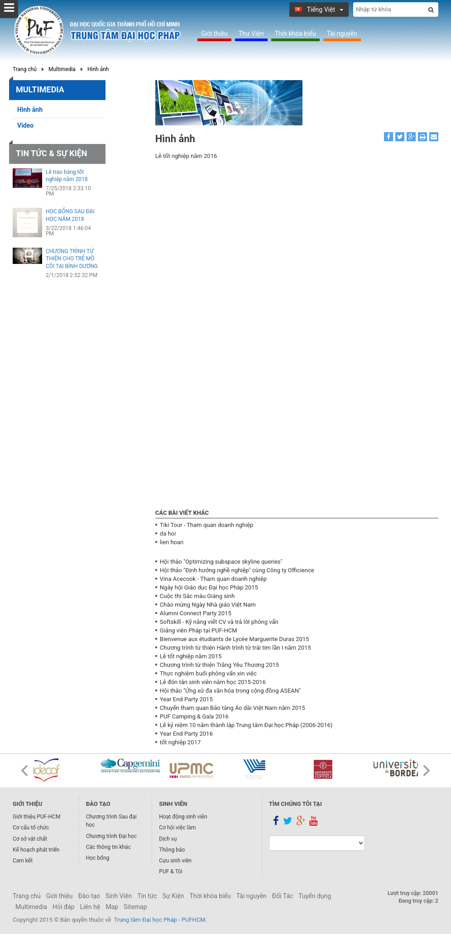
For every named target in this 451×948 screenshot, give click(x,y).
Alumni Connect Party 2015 (195, 613)
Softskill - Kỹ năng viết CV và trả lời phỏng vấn (219, 621)
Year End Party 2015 (186, 699)
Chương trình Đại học (111, 836)
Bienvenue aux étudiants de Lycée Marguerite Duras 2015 (234, 639)
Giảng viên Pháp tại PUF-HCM (198, 630)
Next (426, 770)
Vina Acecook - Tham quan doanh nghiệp (213, 578)
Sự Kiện (173, 896)
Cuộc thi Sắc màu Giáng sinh (197, 596)
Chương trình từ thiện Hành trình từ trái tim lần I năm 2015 (235, 647)
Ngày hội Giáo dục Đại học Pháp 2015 (209, 587)
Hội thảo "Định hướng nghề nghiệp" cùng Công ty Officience (237, 570)
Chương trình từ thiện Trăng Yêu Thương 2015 (219, 664)
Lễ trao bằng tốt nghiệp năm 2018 (67, 176)
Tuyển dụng (314, 896)
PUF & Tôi (170, 871)
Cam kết (23, 860)
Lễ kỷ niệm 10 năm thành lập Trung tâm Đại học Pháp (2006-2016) (246, 725)
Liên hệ (90, 906)
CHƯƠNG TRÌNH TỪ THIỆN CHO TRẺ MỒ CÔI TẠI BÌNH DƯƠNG (72, 259)
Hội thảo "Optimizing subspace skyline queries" (221, 561)
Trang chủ (25, 69)
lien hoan (171, 542)
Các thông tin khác (108, 847)
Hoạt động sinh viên (183, 817)
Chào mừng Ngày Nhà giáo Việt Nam (208, 604)
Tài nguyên (342, 33)
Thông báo (172, 850)
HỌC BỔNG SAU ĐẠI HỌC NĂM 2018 (70, 215)
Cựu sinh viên (175, 860)
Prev (24, 770)
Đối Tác (282, 896)
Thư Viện (251, 33)
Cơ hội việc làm (177, 827)
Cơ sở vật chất (30, 839)
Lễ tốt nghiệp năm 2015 (190, 656)
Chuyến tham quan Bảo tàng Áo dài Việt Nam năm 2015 (232, 707)
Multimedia (62, 69)
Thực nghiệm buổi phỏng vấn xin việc (208, 673)
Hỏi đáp (64, 906)
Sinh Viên (119, 896)
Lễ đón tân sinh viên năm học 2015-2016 (213, 682)
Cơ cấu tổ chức (31, 827)
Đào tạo (89, 896)
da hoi (168, 533)
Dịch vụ (168, 839)
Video (25, 125)
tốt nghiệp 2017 (180, 742)
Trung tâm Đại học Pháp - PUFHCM (160, 919)
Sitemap (135, 906)
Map (112, 906)
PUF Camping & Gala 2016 (194, 716)
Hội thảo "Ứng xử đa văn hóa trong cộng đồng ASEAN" (230, 690)
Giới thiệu (214, 33)
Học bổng (98, 858)
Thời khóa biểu (295, 33)
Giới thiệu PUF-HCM (36, 817)
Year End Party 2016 (186, 733)
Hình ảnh (98, 69)
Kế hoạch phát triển (36, 850)
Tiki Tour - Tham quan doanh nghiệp (207, 525)
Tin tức (147, 896)
